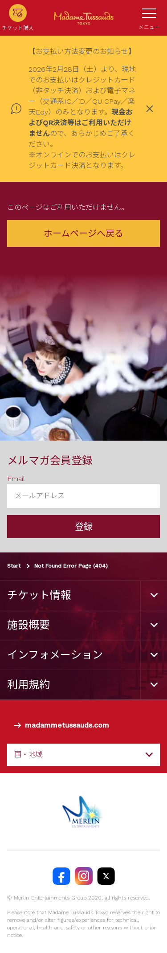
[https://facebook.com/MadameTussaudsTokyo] (61, 876)
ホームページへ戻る (83, 233)
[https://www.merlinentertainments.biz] (83, 811)
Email (16, 478)
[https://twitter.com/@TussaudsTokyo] (106, 876)
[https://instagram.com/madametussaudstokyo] (84, 876)
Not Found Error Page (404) (71, 566)
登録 (84, 526)
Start (13, 566)
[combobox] (83, 755)
